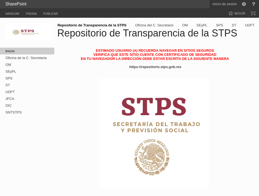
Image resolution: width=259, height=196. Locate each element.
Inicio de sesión (225, 4)
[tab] (12, 12)
